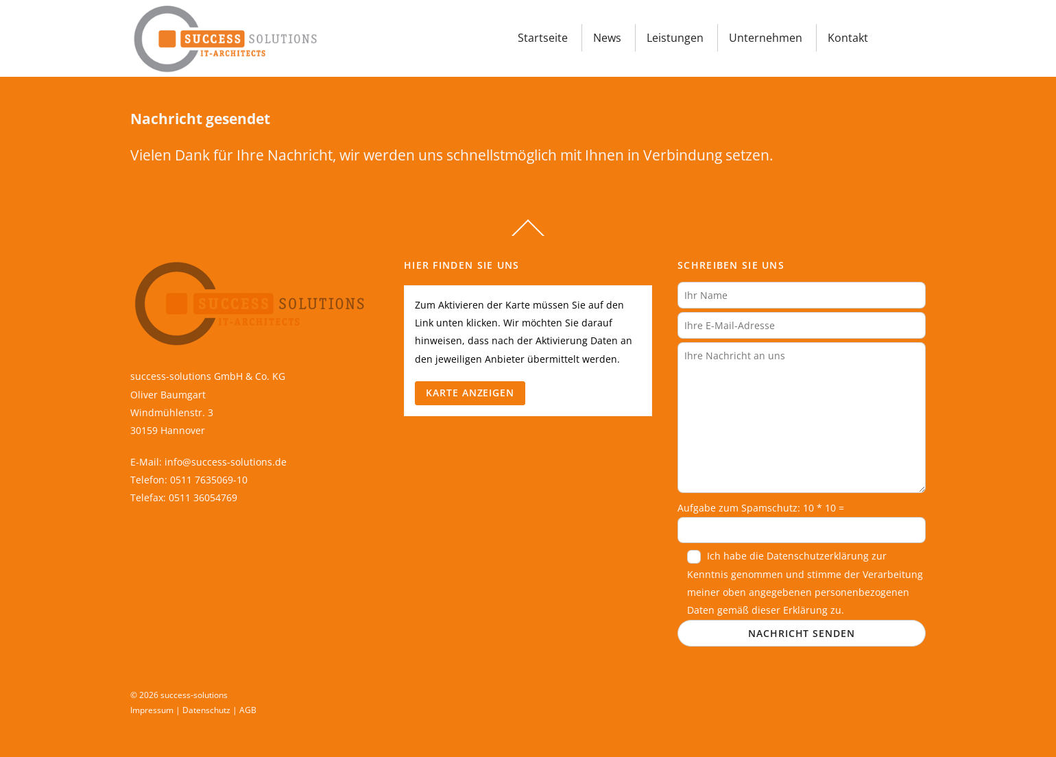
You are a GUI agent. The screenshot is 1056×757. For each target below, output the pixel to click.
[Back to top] (528, 236)
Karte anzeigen (470, 392)
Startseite (543, 37)
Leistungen (675, 37)
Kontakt (848, 37)
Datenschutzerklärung (818, 555)
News (607, 37)
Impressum (151, 710)
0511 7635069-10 (209, 479)
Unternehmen (765, 37)
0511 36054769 (203, 497)
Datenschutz (206, 710)
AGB (247, 710)
